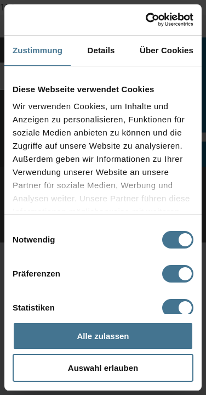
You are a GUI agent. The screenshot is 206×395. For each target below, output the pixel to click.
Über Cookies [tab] (166, 50)
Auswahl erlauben (103, 368)
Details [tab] (101, 50)
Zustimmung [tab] (37, 50)
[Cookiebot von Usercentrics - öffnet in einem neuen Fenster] (146, 20)
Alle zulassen (103, 336)
